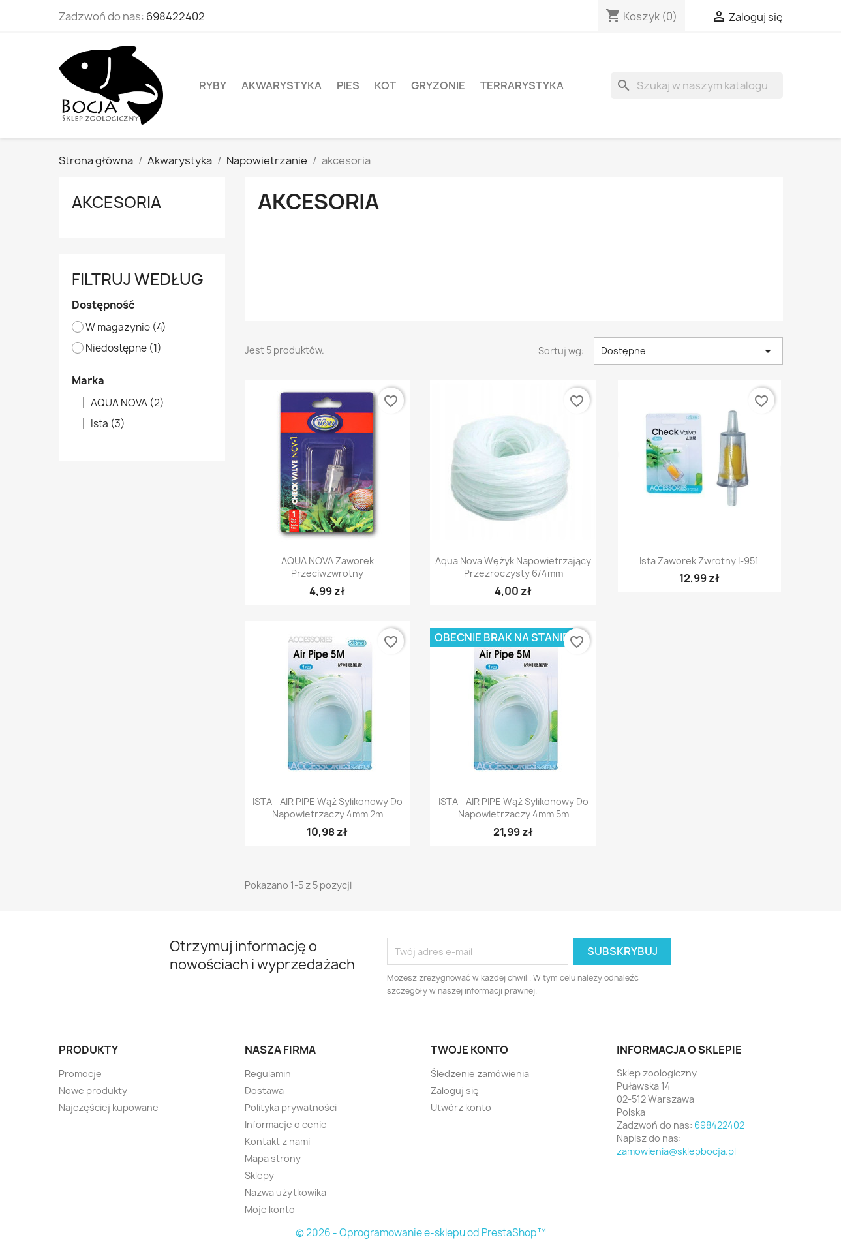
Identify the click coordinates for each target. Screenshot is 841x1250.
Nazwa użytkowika (285, 1192)
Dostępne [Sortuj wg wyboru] (688, 351)
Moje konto (270, 1209)
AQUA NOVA (127, 403)
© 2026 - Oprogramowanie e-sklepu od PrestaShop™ (421, 1233)
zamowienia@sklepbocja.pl (676, 1151)
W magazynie (125, 327)
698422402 (175, 16)
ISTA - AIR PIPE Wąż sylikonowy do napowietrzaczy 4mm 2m (327, 808)
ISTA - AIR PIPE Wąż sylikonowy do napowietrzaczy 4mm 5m (513, 808)
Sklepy (259, 1175)
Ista (108, 424)
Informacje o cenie (286, 1124)
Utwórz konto (461, 1107)
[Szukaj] (697, 85)
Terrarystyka (522, 85)
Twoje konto (469, 1050)
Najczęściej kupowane (109, 1107)
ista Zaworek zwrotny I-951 (699, 561)
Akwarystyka (281, 85)
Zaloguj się (455, 1090)
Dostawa (264, 1090)
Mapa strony (273, 1158)
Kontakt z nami (277, 1141)
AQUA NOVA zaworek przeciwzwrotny (327, 567)
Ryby (212, 85)
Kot (385, 85)
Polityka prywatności (291, 1107)
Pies (348, 85)
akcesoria (116, 202)
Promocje (80, 1073)
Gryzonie (438, 85)
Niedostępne (123, 348)
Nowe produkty (93, 1090)
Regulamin (268, 1073)
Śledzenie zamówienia (480, 1073)
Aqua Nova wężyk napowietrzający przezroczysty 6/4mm (513, 567)
